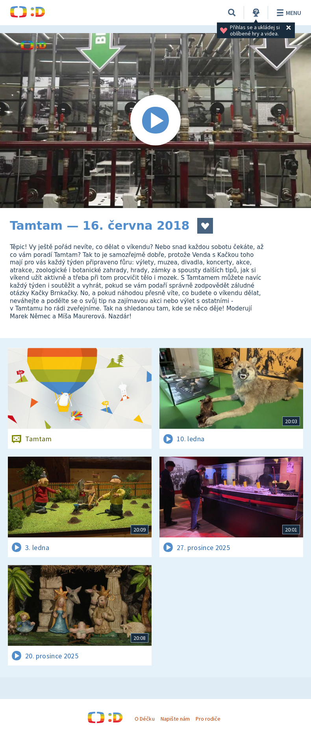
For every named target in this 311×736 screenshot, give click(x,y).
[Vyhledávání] (232, 12)
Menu (287, 13)
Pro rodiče (208, 718)
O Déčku (144, 718)
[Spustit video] (155, 120)
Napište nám (175, 718)
